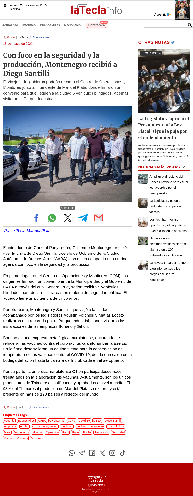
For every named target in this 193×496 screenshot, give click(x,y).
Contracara (97, 25)
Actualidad (10, 25)
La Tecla (23, 37)
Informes (29, 25)
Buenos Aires (50, 25)
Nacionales (72, 25)
